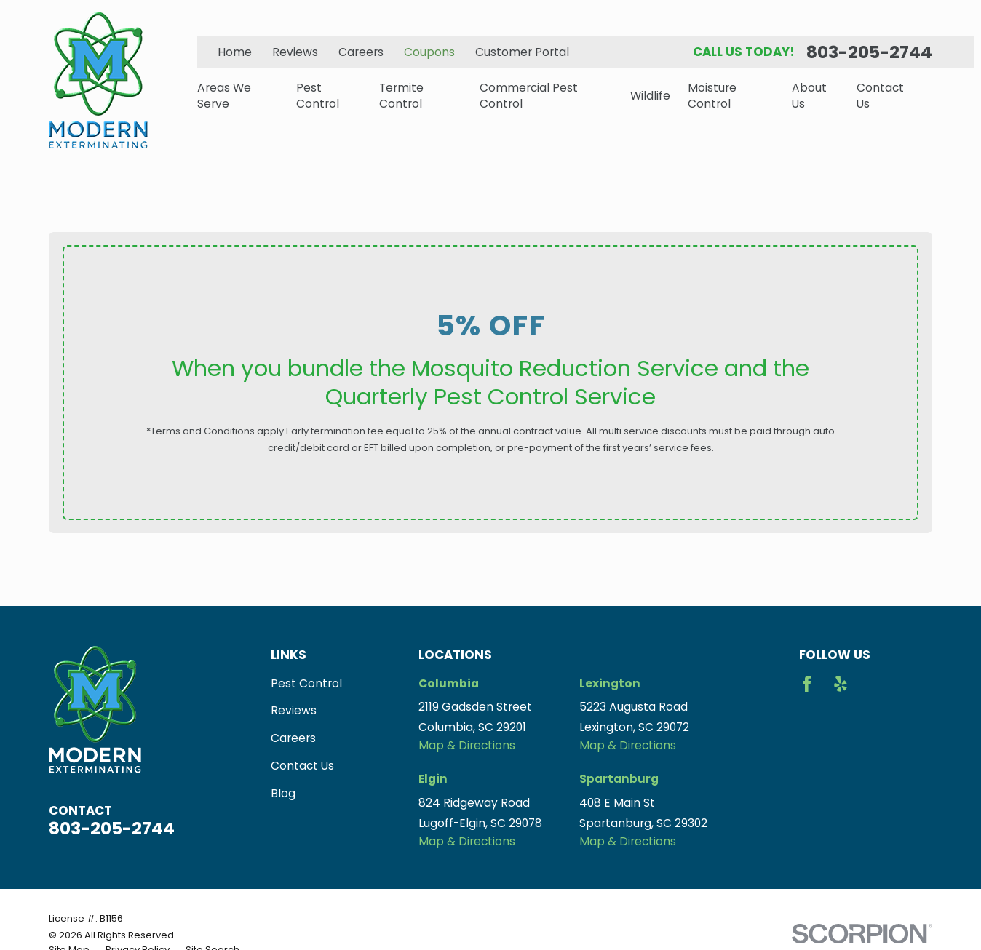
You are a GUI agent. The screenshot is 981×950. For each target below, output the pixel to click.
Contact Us (302, 765)
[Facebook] (807, 684)
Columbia (448, 683)
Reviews (295, 52)
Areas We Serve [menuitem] (224, 95)
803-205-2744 (869, 52)
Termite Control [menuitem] (401, 95)
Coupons (429, 52)
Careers (361, 52)
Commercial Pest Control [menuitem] (529, 95)
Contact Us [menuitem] (880, 95)
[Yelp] (841, 684)
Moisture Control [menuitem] (712, 95)
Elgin (433, 778)
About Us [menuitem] (809, 95)
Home (235, 52)
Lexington (609, 683)
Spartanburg (619, 778)
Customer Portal (522, 52)
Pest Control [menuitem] (317, 95)
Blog (283, 793)
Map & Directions (466, 745)
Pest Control (306, 683)
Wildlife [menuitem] (650, 95)
